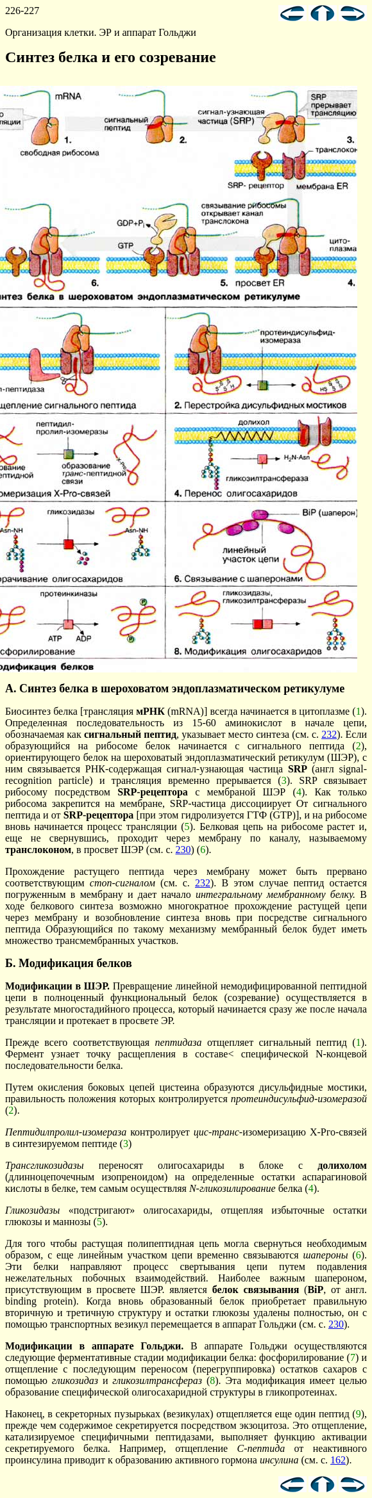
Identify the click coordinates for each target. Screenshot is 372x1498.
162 (338, 1459)
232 (329, 734)
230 (183, 849)
